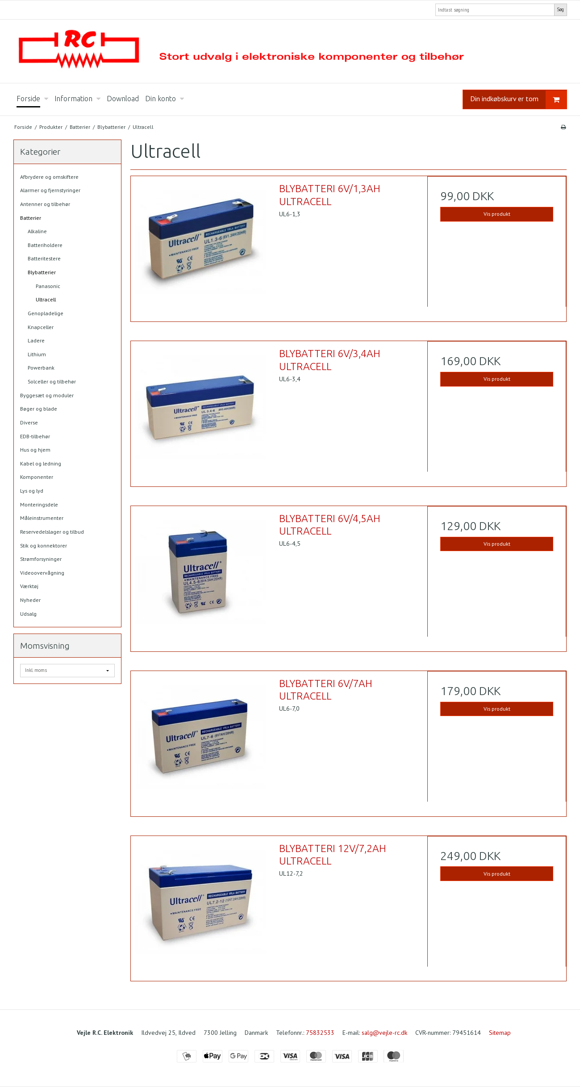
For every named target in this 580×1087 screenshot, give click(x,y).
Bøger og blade (38, 408)
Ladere (36, 340)
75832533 (320, 1033)
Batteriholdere (45, 245)
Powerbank (41, 367)
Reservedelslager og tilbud (52, 531)
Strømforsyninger (41, 559)
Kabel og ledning (40, 463)
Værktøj (29, 586)
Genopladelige (45, 313)
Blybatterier (42, 272)
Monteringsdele (39, 504)
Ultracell (46, 299)
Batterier (30, 217)
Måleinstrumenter (41, 518)
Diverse (29, 422)
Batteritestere (44, 258)
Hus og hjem (35, 449)
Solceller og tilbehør (52, 381)
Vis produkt (497, 213)
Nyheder (30, 600)
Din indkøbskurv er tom (518, 100)
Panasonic (48, 286)
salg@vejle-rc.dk (384, 1033)
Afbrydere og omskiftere (49, 176)
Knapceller (41, 327)
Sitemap (500, 1033)
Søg (560, 9)
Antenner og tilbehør (45, 204)
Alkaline (37, 231)
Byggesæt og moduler (47, 395)
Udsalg (28, 613)
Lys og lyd (31, 490)
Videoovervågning (42, 572)
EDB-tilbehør (35, 436)
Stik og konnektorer (43, 545)
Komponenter (36, 477)
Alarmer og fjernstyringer (50, 190)
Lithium (37, 354)
